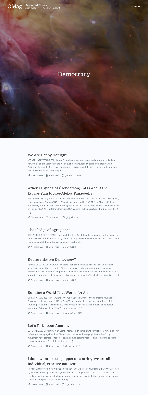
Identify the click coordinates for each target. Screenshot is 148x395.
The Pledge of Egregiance (49, 230)
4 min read (53, 346)
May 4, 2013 (70, 280)
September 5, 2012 (73, 384)
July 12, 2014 (72, 217)
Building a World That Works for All (58, 293)
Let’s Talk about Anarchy (49, 326)
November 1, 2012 (73, 313)
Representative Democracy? (52, 260)
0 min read (53, 247)
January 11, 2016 (73, 175)
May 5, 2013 (70, 247)
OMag (15, 6)
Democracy (74, 74)
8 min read (53, 313)
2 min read (53, 384)
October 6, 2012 (72, 346)
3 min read (53, 175)
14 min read (54, 217)
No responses (37, 175)
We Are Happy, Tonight (47, 155)
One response (37, 217)
